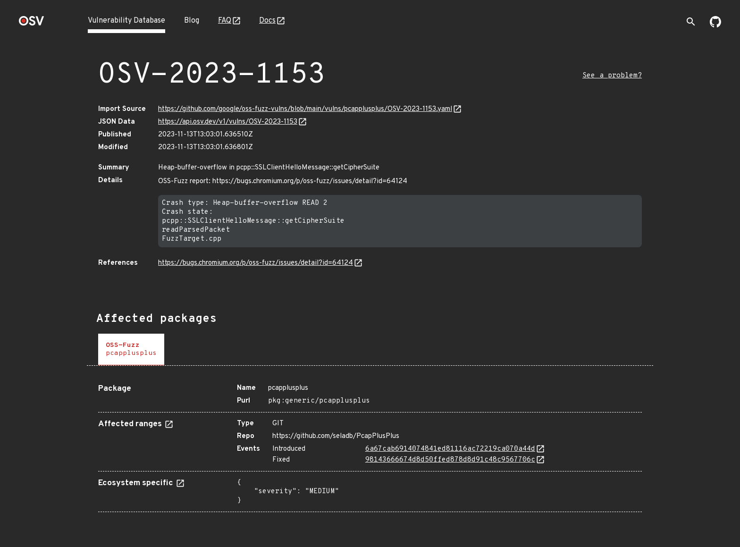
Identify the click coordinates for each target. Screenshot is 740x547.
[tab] (131, 349)
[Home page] (31, 24)
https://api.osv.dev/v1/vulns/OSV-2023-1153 (227, 122)
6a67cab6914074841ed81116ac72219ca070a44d (450, 449)
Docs (267, 20)
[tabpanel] (370, 444)
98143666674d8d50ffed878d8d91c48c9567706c (450, 459)
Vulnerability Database (126, 20)
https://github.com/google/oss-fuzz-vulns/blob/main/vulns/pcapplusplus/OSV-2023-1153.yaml (305, 109)
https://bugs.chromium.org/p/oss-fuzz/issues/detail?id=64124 (255, 263)
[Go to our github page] (715, 25)
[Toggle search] (690, 21)
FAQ (224, 20)
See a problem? (612, 75)
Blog (191, 20)
